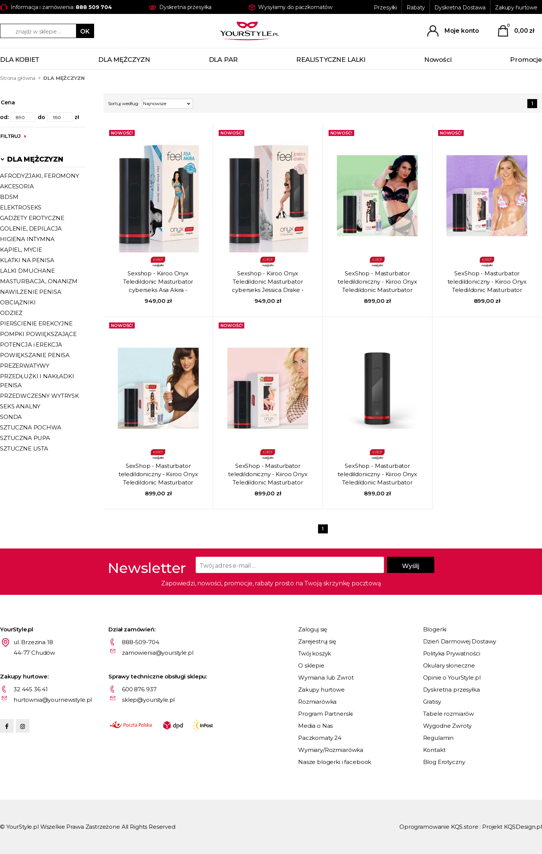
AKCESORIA (17, 186)
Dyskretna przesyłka (451, 689)
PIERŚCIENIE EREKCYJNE (36, 323)
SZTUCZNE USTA (24, 448)
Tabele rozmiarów (448, 713)
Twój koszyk (314, 653)
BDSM (9, 196)
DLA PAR (223, 59)
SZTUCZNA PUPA (25, 438)
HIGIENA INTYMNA (27, 239)
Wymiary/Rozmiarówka (330, 749)
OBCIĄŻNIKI (18, 302)
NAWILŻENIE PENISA (30, 291)
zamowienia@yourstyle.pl (157, 652)
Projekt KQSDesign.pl (512, 826)
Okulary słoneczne (449, 665)
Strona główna (17, 78)
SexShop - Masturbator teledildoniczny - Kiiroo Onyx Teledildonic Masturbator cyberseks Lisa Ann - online (158, 474)
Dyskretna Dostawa (460, 7)
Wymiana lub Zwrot (325, 677)
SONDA (11, 416)
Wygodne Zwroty (447, 725)
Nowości (438, 59)
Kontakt (434, 749)
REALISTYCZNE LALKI (330, 59)
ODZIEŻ (11, 312)
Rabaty (415, 7)
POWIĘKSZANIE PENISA (35, 355)
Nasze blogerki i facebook (334, 761)
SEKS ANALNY (20, 406)
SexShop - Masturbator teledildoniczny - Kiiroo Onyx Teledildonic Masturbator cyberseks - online (377, 474)
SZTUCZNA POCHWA (30, 427)
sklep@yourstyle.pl (148, 699)
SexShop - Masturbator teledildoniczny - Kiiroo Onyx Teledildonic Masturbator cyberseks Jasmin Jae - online (377, 282)
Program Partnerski (325, 713)
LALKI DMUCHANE (27, 270)
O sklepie (311, 665)
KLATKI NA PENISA (27, 260)
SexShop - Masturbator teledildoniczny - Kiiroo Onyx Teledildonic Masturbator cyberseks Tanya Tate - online (487, 282)
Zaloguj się (312, 629)
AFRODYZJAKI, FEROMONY (39, 175)
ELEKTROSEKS (20, 207)
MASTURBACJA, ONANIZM (39, 281)
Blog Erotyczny (444, 761)
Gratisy (432, 701)
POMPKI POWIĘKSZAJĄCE (38, 334)
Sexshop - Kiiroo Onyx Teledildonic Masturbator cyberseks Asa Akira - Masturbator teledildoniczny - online (158, 282)
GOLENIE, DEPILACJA (31, 228)
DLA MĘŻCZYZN (124, 59)
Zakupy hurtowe (516, 7)
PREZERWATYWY (24, 365)
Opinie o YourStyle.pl (452, 677)
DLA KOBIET (20, 59)
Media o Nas (315, 725)
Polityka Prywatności (451, 653)
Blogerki (435, 629)
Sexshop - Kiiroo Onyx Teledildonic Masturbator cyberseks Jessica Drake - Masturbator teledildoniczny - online (268, 282)
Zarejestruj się (317, 641)
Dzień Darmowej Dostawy (459, 641)
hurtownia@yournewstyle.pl (53, 699)
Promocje (526, 59)
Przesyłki (385, 7)
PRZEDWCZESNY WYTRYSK (39, 395)
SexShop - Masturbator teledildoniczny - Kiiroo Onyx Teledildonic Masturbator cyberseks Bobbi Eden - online (268, 474)
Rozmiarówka (317, 701)
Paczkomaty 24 (319, 737)
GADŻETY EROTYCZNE (32, 218)
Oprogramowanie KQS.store (438, 826)
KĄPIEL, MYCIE (21, 249)
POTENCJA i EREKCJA (31, 344)
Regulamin (438, 737)
